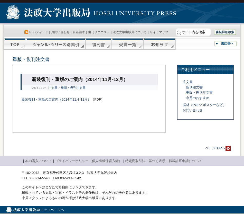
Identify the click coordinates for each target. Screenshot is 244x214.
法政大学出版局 (48, 13)
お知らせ (160, 44)
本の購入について (38, 161)
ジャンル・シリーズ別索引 (56, 44)
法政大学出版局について (130, 32)
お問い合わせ (60, 32)
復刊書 (99, 44)
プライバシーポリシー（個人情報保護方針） (88, 161)
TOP (15, 44)
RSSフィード (38, 32)
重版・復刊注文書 (73, 88)
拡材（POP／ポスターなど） (204, 105)
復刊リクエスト (99, 32)
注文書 (53, 88)
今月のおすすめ (197, 98)
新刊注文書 (194, 87)
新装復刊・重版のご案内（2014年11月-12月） (56, 99)
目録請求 (79, 32)
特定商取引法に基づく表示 (145, 161)
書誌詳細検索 (225, 32)
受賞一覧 (128, 44)
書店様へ (225, 43)
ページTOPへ (215, 148)
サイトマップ (159, 32)
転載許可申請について (185, 161)
